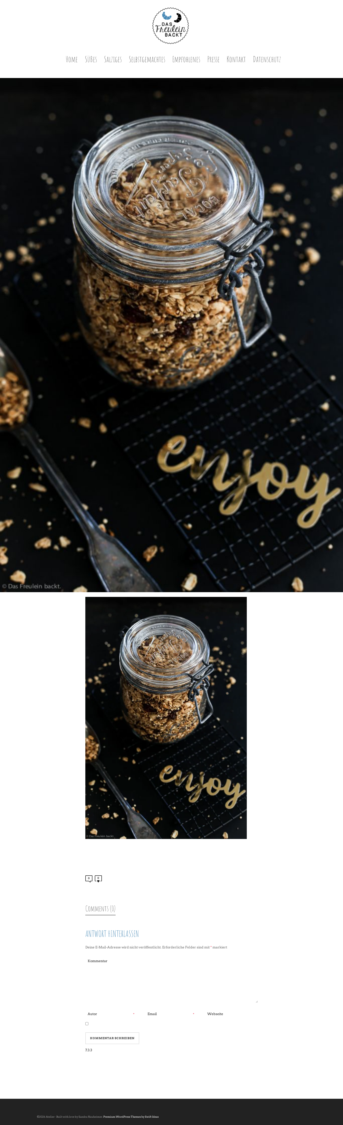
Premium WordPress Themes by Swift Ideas (131, 1116)
